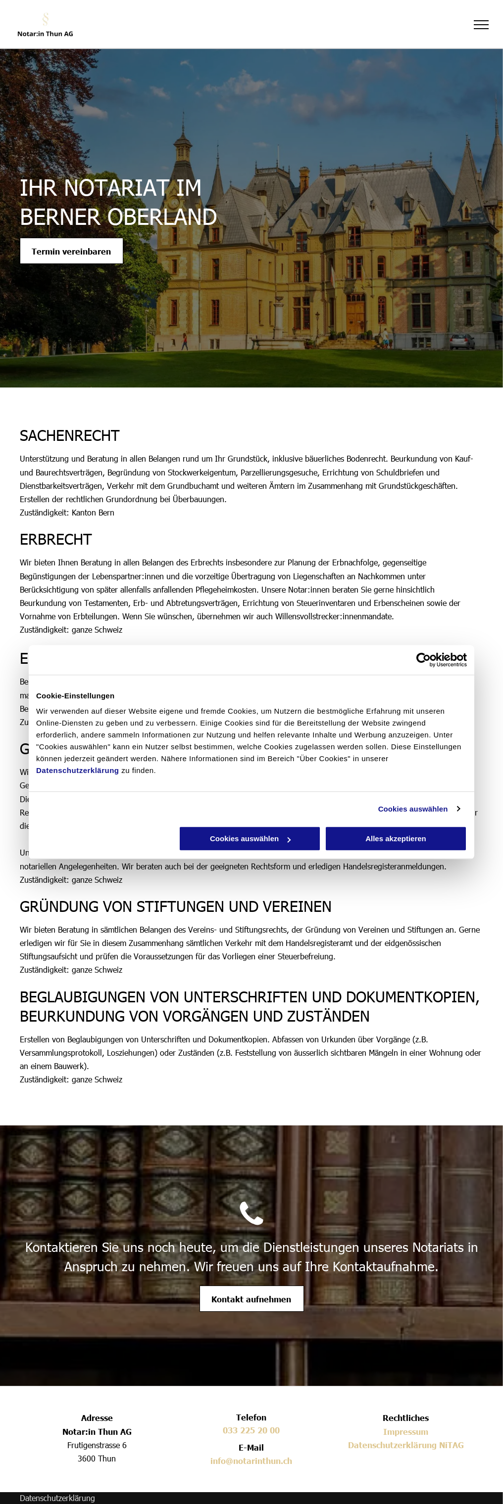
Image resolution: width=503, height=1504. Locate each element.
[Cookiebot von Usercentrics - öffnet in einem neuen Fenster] (423, 659)
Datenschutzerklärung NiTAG (406, 1445)
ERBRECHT (56, 538)
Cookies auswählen (413, 809)
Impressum (405, 1431)
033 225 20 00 (251, 1430)
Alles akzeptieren (395, 838)
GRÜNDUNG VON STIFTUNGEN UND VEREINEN (176, 905)
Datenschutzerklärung (77, 770)
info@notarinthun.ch (251, 1460)
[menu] (481, 25)
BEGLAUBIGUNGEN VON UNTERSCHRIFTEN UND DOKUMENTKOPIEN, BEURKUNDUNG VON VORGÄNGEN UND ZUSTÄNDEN (250, 1006)
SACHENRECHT (70, 434)
